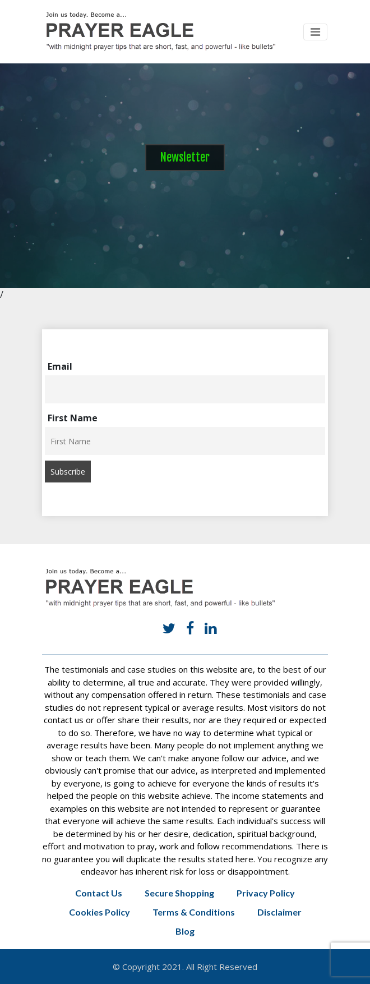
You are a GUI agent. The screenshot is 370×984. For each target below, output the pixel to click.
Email (60, 366)
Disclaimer (279, 912)
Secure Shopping (179, 893)
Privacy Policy (266, 893)
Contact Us (98, 893)
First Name (73, 418)
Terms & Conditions (193, 912)
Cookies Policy (99, 912)
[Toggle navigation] (315, 32)
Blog (185, 931)
